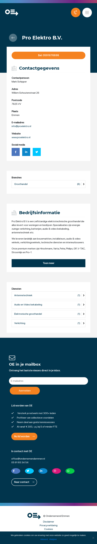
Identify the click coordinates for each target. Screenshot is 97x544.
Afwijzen (53, 539)
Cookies (48, 529)
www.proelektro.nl (21, 137)
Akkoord (44, 539)
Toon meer (48, 263)
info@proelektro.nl (21, 126)
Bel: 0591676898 (48, 55)
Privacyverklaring (48, 525)
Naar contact (24, 482)
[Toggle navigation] (87, 12)
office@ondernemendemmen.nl (28, 458)
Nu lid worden (24, 436)
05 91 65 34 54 (20, 462)
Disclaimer (48, 521)
